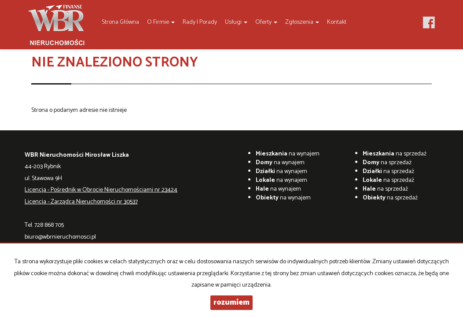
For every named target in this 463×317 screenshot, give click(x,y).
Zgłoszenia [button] (302, 22)
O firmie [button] (161, 22)
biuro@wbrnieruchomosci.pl (60, 237)
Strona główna (120, 22)
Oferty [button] (266, 22)
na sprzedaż (394, 154)
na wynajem (288, 154)
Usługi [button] (236, 22)
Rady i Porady (200, 22)
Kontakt (336, 22)
